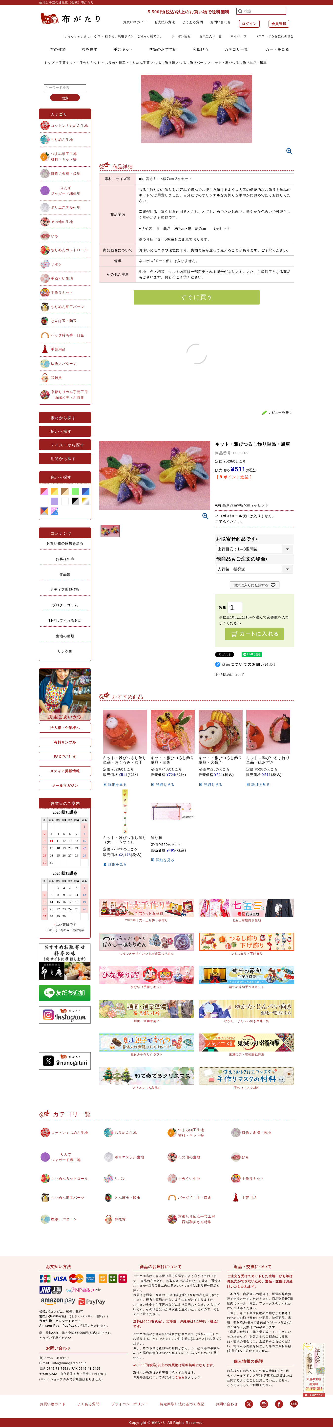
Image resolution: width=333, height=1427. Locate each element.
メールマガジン (65, 786)
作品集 (65, 574)
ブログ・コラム (65, 605)
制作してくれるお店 (65, 620)
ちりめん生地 (62, 140)
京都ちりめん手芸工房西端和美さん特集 (69, 394)
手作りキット (62, 293)
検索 (65, 98)
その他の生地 (62, 222)
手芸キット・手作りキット (80, 63)
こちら (180, 1377)
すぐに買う (197, 297)
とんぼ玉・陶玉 (64, 321)
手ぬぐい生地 (62, 278)
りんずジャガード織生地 (66, 190)
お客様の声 (65, 559)
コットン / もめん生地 (69, 126)
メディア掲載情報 (65, 590)
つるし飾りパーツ (193, 63)
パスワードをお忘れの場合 (274, 36)
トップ (49, 63)
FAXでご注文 (65, 757)
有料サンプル (65, 742)
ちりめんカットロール (69, 250)
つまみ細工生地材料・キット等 (64, 156)
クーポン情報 (181, 36)
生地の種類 (65, 636)
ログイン (249, 24)
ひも (54, 236)
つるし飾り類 (164, 63)
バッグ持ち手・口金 (67, 335)
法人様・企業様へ (65, 728)
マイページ (238, 36)
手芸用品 (58, 349)
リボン (56, 264)
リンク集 (65, 651)
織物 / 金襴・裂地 (66, 174)
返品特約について (230, 675)
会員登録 (278, 24)
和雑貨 (56, 378)
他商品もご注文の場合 (243, 559)
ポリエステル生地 (66, 207)
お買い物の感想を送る (64, 543)
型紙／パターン (64, 364)
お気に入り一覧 (210, 36)
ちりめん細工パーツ (67, 307)
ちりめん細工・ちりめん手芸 (127, 63)
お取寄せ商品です (238, 539)
